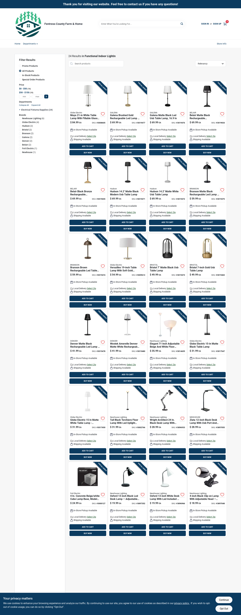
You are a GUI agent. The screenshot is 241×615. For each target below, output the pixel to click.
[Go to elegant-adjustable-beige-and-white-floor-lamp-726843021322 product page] (167, 347)
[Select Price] (46, 96)
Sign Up (217, 24)
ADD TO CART (88, 146)
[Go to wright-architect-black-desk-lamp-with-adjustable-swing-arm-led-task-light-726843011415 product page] (167, 423)
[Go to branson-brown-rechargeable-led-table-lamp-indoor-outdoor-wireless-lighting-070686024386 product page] (87, 271)
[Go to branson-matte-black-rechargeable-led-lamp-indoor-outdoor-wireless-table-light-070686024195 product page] (207, 195)
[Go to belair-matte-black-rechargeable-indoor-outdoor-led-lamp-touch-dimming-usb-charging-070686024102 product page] (207, 119)
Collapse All (24, 105)
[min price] (24, 96)
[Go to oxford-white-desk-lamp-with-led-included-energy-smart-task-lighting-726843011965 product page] (167, 499)
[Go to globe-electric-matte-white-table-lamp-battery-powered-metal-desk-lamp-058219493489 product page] (87, 423)
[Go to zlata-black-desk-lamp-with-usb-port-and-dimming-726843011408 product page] (207, 423)
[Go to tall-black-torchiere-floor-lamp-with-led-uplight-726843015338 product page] (127, 423)
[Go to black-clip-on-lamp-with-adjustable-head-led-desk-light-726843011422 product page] (207, 499)
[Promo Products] (20, 66)
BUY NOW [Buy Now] (88, 153)
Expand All (36, 105)
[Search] (182, 23)
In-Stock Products (30, 75)
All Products (28, 71)
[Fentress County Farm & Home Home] (28, 23)
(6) (33, 118)
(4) (30, 122)
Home (17, 43)
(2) (27, 126)
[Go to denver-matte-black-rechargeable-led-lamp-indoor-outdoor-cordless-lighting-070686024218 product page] (87, 347)
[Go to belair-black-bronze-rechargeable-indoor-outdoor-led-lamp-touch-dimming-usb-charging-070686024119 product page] (87, 195)
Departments (29, 43)
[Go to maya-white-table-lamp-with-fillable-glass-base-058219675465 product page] (87, 119)
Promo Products (30, 66)
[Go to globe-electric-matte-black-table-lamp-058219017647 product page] (207, 347)
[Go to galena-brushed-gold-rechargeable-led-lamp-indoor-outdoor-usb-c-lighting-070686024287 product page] (127, 119)
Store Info (222, 43)
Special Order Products (33, 79)
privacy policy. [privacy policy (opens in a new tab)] (182, 603)
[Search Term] (142, 24)
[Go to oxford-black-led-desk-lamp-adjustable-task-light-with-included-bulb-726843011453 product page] (127, 499)
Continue (224, 599)
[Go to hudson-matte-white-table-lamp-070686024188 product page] (167, 195)
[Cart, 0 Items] (225, 23)
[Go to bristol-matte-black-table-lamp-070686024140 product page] (167, 271)
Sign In (205, 24)
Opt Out (224, 608)
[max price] (37, 96)
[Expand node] (20, 109)
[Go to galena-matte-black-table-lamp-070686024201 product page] (167, 119)
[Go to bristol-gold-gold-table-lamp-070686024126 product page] (207, 271)
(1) (29, 148)
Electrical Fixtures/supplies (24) (37, 110)
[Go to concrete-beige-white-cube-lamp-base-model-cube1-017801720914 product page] (87, 499)
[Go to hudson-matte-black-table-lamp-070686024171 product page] (127, 195)
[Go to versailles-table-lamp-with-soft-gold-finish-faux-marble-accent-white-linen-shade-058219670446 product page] (127, 271)
